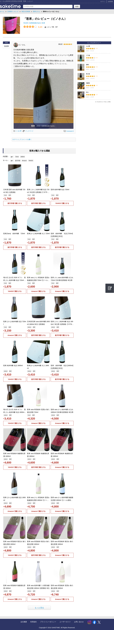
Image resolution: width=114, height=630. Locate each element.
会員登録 (110, 1)
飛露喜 (88, 83)
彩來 (43, 23)
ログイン (102, 1)
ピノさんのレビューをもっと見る (103, 101)
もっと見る (39, 608)
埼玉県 (25, 23)
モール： (6, 160)
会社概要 (24, 622)
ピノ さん (21, 45)
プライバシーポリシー (48, 622)
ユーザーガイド (65, 622)
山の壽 (88, 46)
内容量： (6, 156)
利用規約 (33, 622)
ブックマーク (28, 131)
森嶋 (87, 64)
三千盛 (88, 55)
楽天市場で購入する (15, 203)
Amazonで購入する (38, 291)
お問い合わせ (79, 622)
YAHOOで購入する (62, 203)
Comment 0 (68, 131)
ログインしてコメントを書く (22, 139)
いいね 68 (17, 131)
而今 (87, 92)
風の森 (88, 74)
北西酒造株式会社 (35, 23)
